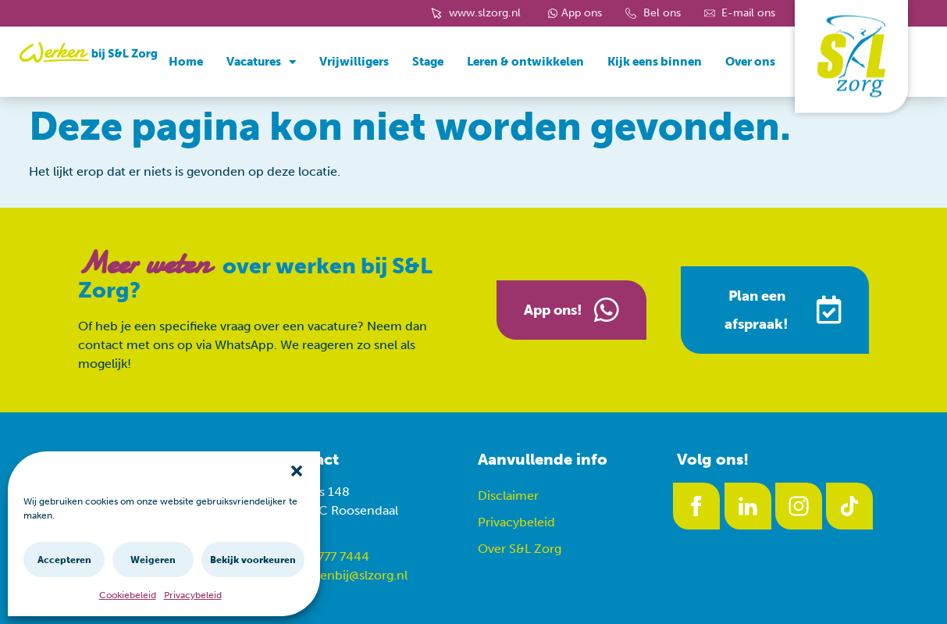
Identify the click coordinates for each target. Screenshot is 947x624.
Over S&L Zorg (519, 548)
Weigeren (153, 559)
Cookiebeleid (127, 595)
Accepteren (64, 559)
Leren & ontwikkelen (525, 62)
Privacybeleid (193, 595)
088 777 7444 (330, 556)
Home (186, 62)
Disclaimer (508, 495)
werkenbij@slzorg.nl (350, 575)
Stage (427, 62)
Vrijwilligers (354, 62)
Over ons (750, 62)
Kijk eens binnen (654, 62)
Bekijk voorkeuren (253, 559)
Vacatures (261, 62)
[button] (296, 471)
